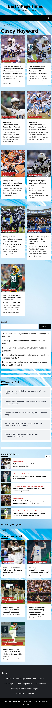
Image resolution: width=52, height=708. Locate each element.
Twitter (4, 530)
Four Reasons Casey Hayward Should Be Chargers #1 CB (37, 68)
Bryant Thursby (43, 575)
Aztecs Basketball (23, 473)
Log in (4, 673)
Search (4, 322)
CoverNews (37, 701)
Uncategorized (7, 175)
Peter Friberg (16, 129)
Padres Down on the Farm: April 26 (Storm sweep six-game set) (24, 349)
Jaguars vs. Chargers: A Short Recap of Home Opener (38, 183)
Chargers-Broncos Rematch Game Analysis (12, 182)
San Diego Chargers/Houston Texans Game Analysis (11, 124)
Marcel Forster (43, 188)
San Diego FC (10, 683)
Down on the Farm (18, 486)
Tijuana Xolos (40, 683)
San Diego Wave (25, 683)
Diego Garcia (16, 614)
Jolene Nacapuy (17, 73)
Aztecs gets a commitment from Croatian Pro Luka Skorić (23, 342)
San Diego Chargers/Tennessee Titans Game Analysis (37, 124)
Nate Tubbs (16, 575)
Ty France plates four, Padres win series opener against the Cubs (25, 335)
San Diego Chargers (9, 61)
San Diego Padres (18, 461)
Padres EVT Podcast (25, 693)
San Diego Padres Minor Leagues (34, 486)
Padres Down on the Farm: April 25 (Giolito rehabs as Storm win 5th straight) (24, 363)
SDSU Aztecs (38, 678)
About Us (10, 678)
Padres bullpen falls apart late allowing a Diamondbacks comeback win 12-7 (25, 356)
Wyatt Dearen (42, 617)
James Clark (16, 302)
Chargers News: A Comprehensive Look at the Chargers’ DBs (12, 239)
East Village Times (25, 6)
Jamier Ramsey (42, 73)
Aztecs (15, 473)
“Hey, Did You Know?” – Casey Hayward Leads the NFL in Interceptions (13, 68)
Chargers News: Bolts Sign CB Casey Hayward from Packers (12, 297)
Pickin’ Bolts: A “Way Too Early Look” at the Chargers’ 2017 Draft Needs (39, 240)
